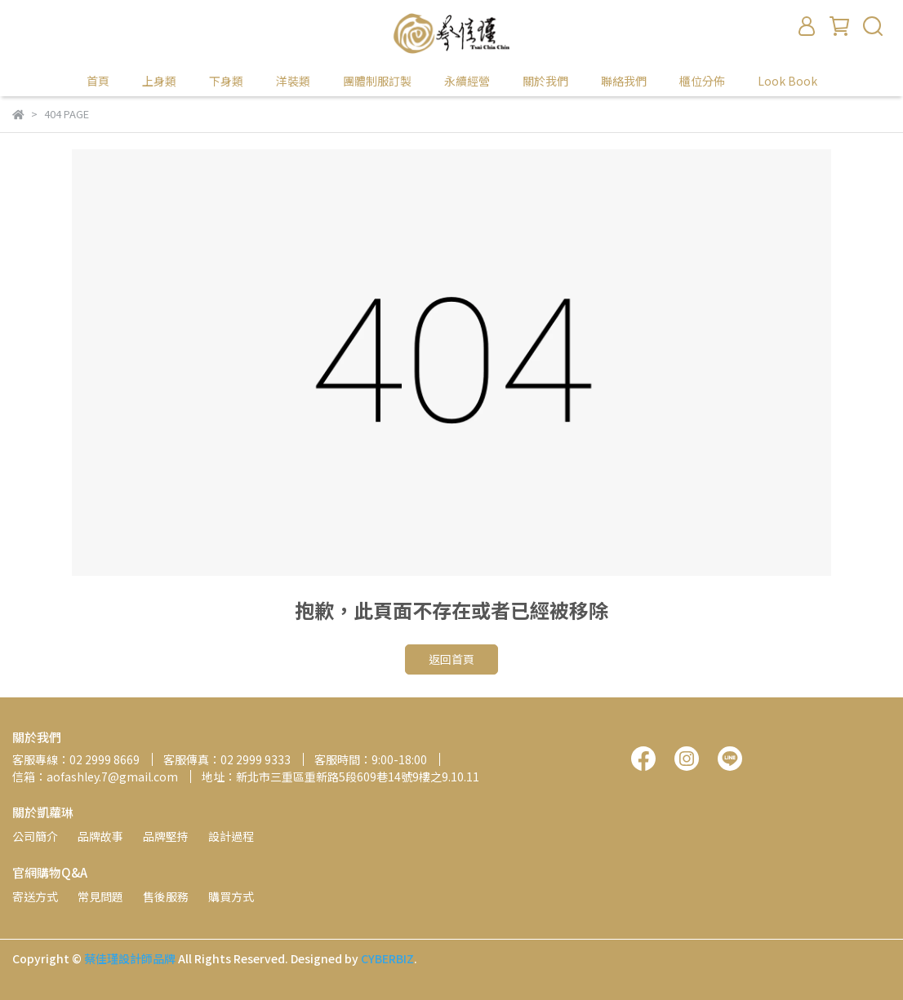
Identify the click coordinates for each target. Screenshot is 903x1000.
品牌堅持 (166, 836)
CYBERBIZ (387, 958)
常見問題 (100, 896)
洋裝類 (293, 81)
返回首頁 (451, 659)
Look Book (787, 81)
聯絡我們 (624, 81)
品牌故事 (100, 836)
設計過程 (231, 836)
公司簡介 (35, 836)
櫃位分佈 (702, 81)
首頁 (98, 81)
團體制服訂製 (377, 81)
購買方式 (231, 896)
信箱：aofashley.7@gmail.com (95, 776)
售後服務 (166, 896)
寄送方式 (35, 896)
